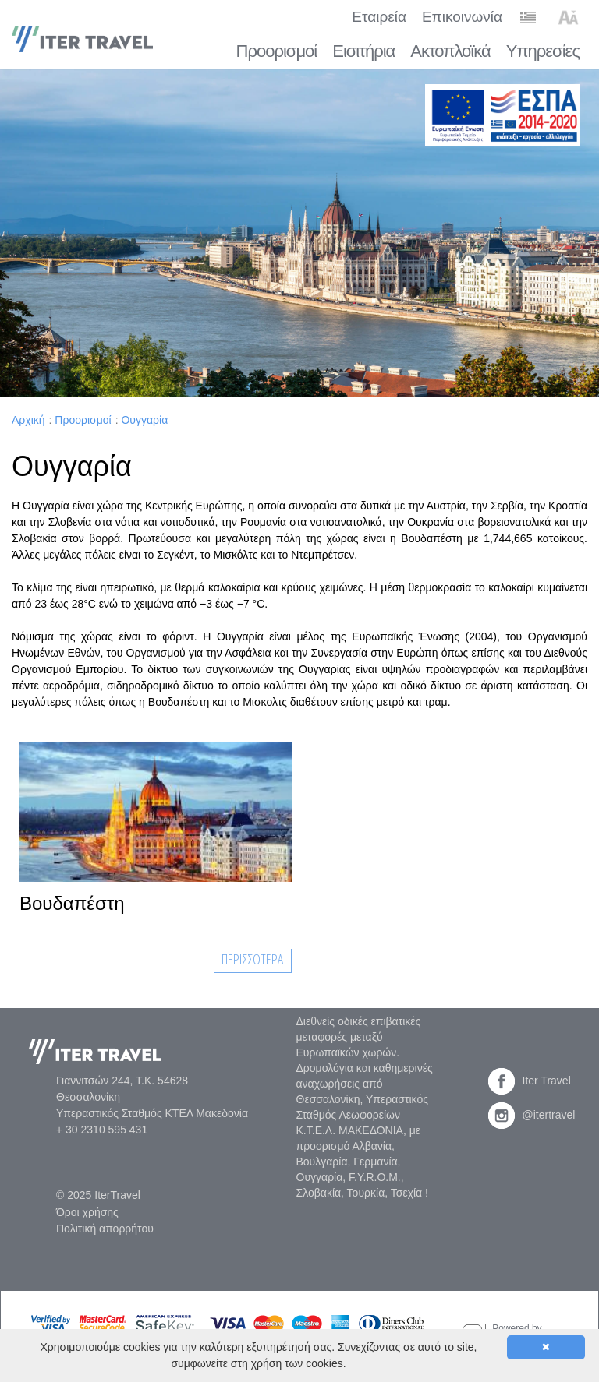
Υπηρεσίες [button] (543, 51)
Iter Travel (529, 1080)
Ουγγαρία (144, 420)
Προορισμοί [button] (276, 51)
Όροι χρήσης (87, 1212)
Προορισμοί (83, 420)
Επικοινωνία (462, 17)
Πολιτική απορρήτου (105, 1228)
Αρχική (28, 420)
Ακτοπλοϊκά (450, 51)
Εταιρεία (379, 17)
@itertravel (532, 1115)
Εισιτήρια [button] (363, 51)
